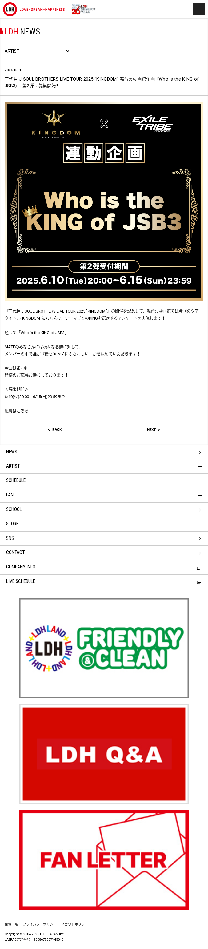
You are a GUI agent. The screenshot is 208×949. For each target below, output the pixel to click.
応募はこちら (17, 411)
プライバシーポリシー (40, 925)
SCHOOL (14, 509)
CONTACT (15, 552)
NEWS (11, 452)
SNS (10, 538)
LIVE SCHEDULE (103, 581)
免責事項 (11, 925)
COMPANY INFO (103, 567)
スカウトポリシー (74, 925)
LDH (34, 9)
